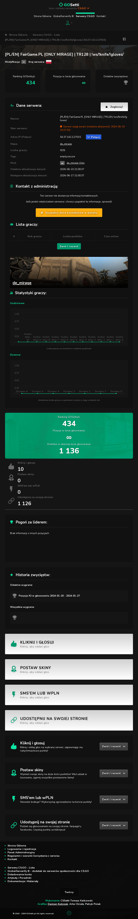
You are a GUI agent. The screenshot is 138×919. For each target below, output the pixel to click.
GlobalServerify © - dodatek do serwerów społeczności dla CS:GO (48, 871)
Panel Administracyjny (21, 852)
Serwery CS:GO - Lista (46, 35)
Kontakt (101, 16)
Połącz (93, 137)
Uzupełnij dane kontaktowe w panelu (69, 212)
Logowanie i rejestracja (22, 849)
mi (62, 163)
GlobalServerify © (63, 16)
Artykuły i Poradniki (19, 878)
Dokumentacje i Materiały (23, 881)
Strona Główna (42, 16)
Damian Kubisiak (58, 904)
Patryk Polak (93, 904)
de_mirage (66, 144)
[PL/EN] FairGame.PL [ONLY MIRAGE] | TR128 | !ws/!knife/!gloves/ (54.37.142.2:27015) (55, 40)
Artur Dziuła (76, 904)
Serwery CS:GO (85, 16)
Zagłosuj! (114, 107)
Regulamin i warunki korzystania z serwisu (33, 856)
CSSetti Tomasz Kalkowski (77, 900)
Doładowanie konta (20, 874)
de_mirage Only (76, 163)
